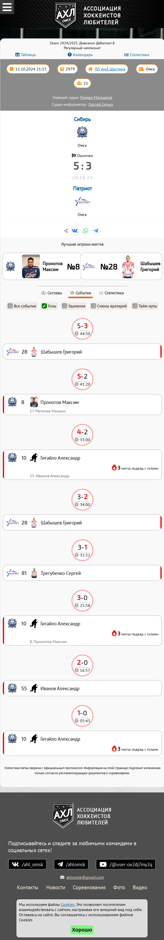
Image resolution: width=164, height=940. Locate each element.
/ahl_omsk (32, 864)
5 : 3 (82, 165)
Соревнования (89, 887)
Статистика (139, 55)
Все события (22, 305)
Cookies (68, 904)
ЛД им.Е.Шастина (110, 69)
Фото (119, 887)
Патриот (82, 188)
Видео (140, 887)
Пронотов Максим (53, 266)
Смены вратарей (109, 305)
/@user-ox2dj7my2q (131, 864)
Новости (55, 887)
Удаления (73, 305)
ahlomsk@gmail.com (85, 877)
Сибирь (82, 119)
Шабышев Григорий (150, 266)
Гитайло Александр (60, 739)
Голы (49, 305)
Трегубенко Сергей (61, 573)
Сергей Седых (100, 104)
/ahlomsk (75, 864)
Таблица (28, 55)
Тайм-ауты (144, 305)
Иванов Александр (59, 688)
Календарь (83, 55)
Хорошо (82, 930)
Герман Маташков (96, 97)
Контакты (27, 887)
